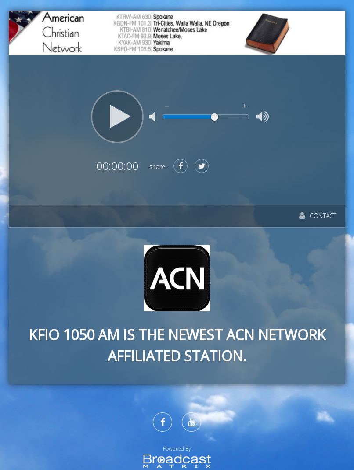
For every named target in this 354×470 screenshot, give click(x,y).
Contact (317, 216)
